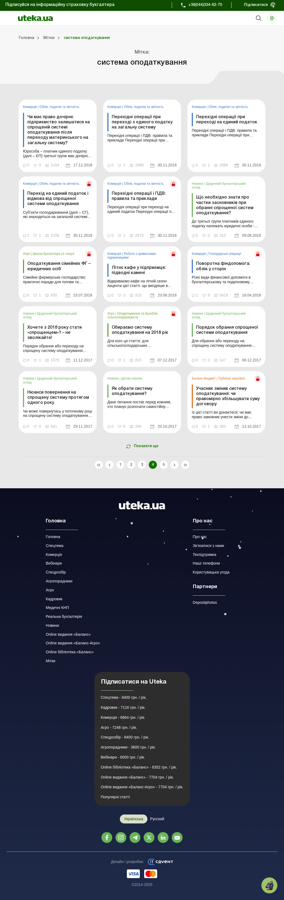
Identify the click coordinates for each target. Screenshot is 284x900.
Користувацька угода (211, 572)
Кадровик (54, 599)
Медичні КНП (57, 607)
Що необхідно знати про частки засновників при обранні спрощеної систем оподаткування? (224, 205)
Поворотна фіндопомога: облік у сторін (223, 266)
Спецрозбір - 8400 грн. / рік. (125, 737)
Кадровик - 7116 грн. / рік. (123, 707)
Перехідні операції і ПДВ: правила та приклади (139, 196)
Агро (27, 254)
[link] (58, 136)
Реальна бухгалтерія (64, 616)
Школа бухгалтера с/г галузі (53, 254)
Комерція (30, 107)
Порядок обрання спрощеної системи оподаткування (227, 330)
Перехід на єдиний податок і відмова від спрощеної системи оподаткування (57, 199)
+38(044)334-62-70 (205, 5)
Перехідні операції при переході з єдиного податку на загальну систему (142, 122)
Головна (53, 537)
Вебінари (54, 563)
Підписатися (256, 5)
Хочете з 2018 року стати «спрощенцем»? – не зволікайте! (54, 333)
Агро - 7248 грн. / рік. (119, 727)
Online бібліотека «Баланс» (70, 652)
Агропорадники (59, 581)
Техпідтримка (204, 554)
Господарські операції (224, 254)
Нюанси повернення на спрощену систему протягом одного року (58, 398)
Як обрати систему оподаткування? (132, 391)
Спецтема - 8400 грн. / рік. (124, 697)
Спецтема (54, 545)
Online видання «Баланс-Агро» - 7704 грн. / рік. (142, 787)
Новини (198, 184)
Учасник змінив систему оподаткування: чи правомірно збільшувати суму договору (228, 396)
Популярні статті (115, 797)
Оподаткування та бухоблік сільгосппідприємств (132, 315)
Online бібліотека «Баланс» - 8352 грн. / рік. (139, 767)
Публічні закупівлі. (232, 378)
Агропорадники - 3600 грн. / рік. (128, 747)
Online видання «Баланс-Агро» (73, 643)
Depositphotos (205, 602)
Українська (133, 819)
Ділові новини (131, 378)
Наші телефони (206, 563)
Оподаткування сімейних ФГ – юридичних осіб (59, 266)
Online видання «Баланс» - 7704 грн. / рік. (137, 777)
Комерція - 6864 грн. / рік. (123, 717)
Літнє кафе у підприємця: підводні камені (139, 270)
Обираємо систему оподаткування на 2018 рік (140, 330)
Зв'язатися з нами (208, 545)
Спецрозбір (56, 572)
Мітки (50, 661)
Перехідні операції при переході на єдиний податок (226, 119)
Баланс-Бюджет (204, 378)
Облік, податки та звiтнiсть (59, 107)
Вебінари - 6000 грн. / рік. (123, 757)
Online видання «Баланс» (68, 634)
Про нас (200, 537)
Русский (157, 819)
